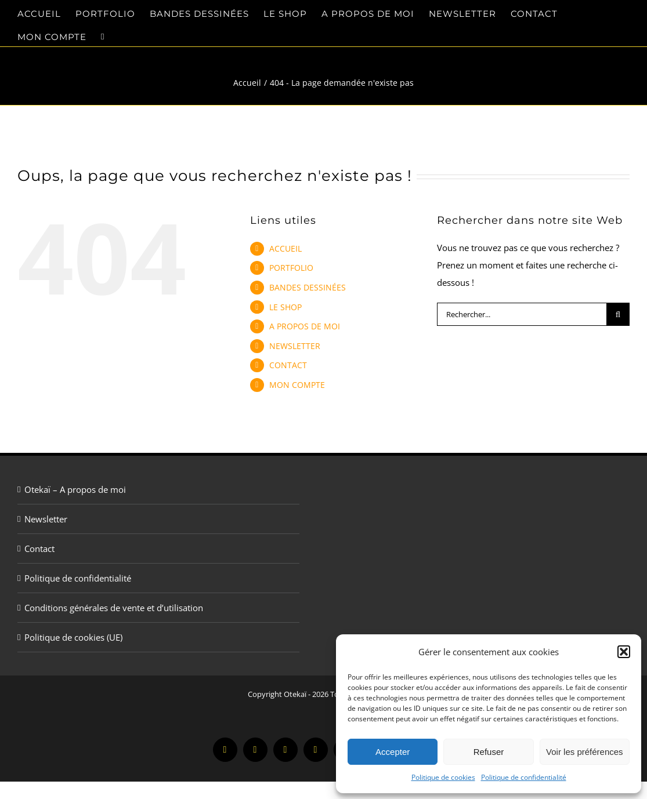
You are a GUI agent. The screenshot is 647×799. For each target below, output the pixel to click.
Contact (39, 548)
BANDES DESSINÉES (307, 287)
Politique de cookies (443, 777)
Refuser (488, 752)
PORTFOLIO (291, 267)
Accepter (392, 752)
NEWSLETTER (294, 345)
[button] (624, 652)
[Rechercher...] (521, 314)
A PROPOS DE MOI (304, 326)
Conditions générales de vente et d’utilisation (113, 607)
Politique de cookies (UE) (73, 637)
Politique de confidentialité (523, 777)
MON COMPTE (297, 384)
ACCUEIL (285, 248)
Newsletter (45, 519)
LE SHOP (285, 307)
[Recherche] (618, 314)
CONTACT (288, 365)
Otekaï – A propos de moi (75, 489)
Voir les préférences (584, 752)
